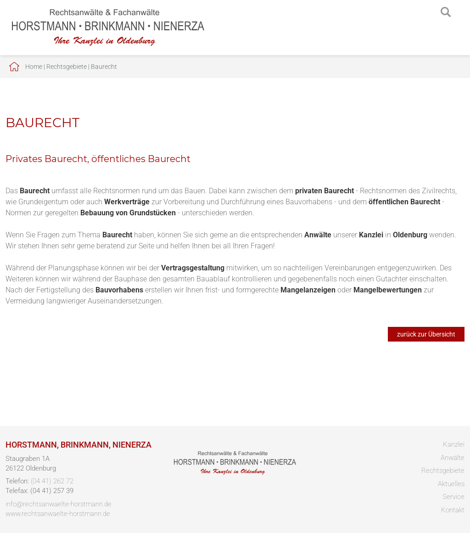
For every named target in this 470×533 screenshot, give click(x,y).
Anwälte (452, 458)
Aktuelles (451, 484)
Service (453, 497)
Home (33, 66)
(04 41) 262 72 (52, 481)
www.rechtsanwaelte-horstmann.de (58, 514)
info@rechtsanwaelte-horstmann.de (59, 504)
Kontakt (452, 510)
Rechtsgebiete (66, 66)
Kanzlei (453, 444)
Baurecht (104, 66)
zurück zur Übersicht (426, 334)
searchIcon (445, 12)
